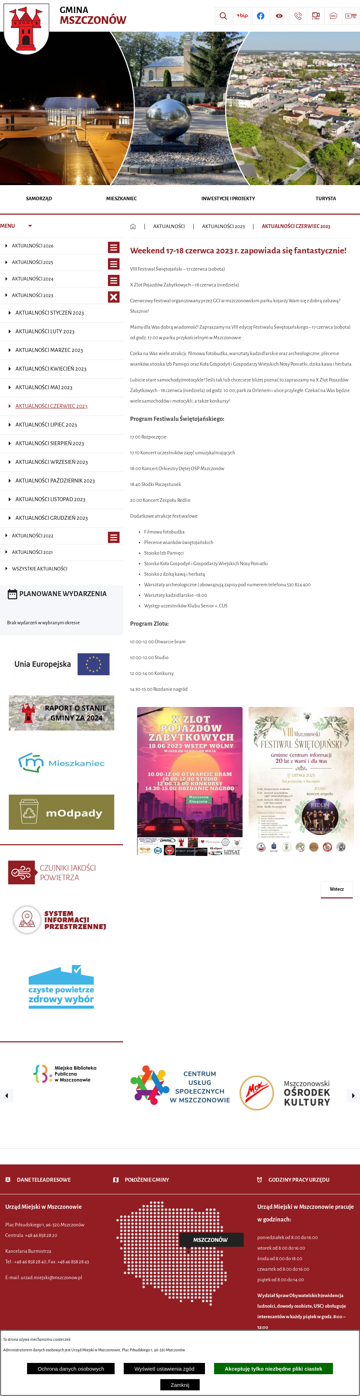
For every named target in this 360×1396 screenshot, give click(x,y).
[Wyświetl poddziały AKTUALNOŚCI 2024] (114, 280)
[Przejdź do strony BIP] (242, 16)
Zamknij (180, 1385)
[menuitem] (39, 199)
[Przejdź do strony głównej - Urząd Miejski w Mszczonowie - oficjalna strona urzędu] (66, 16)
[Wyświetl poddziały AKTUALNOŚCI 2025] (114, 264)
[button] (190, 860)
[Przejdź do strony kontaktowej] (298, 16)
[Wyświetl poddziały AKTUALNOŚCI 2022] (114, 537)
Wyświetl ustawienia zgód (164, 1369)
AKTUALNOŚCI (169, 226)
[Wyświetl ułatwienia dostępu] (279, 16)
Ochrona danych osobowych (71, 1369)
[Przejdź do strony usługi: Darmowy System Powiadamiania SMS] (333, 16)
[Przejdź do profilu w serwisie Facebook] (261, 16)
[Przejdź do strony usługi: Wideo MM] (351, 16)
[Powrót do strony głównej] (133, 226)
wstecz (337, 889)
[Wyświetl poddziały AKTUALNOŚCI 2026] (114, 247)
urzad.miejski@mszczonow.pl (51, 1277)
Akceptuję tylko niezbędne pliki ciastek (273, 1369)
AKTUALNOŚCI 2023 (223, 226)
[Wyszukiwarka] (223, 16)
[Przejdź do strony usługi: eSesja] (315, 16)
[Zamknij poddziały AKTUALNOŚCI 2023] (114, 297)
